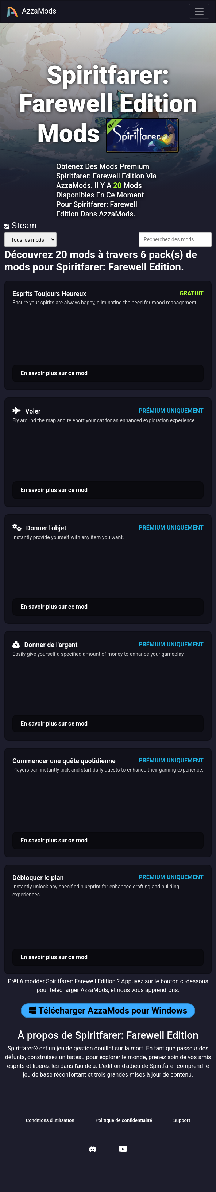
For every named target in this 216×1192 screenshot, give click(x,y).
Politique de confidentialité (124, 1120)
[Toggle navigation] (199, 11)
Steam (20, 225)
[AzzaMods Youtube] (123, 1150)
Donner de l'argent (45, 644)
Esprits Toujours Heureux (49, 293)
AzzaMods (31, 12)
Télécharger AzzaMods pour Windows (108, 1010)
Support (181, 1120)
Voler (26, 410)
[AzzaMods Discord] (93, 1150)
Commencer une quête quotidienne (64, 761)
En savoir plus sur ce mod (54, 373)
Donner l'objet (39, 527)
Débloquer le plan (38, 877)
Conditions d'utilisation (50, 1120)
